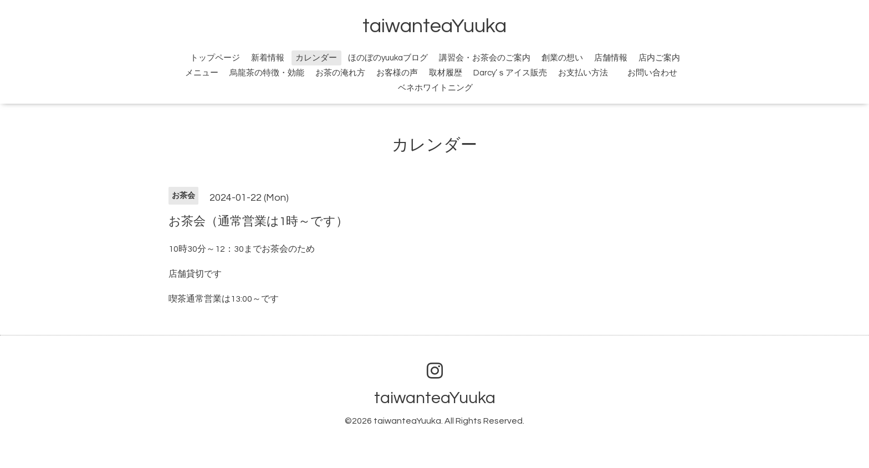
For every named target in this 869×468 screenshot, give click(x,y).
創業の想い (562, 58)
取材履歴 (445, 73)
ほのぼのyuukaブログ (388, 58)
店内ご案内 (659, 58)
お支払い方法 (583, 73)
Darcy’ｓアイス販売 (510, 73)
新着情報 (267, 58)
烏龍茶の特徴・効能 (266, 73)
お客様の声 (397, 73)
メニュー (201, 73)
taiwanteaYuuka (434, 26)
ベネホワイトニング (435, 88)
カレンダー (316, 58)
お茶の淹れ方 (340, 73)
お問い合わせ (658, 73)
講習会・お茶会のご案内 (484, 58)
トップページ (215, 58)
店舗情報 (610, 58)
